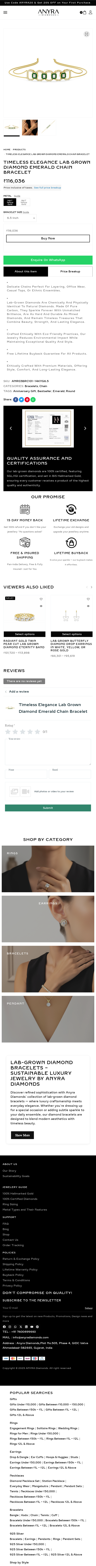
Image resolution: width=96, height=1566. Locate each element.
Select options (25, 633)
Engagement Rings (22, 1428)
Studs (74, 1457)
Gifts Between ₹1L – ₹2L (61, 1409)
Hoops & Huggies (57, 1457)
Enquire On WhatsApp (48, 260)
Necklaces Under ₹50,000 (38, 1491)
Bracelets (31, 386)
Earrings (15, 1451)
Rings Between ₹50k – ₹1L (27, 1438)
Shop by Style (19, 1562)
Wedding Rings (67, 1428)
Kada (24, 1515)
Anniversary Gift (24, 391)
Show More (22, 1135)
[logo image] (48, 12)
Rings (14, 1422)
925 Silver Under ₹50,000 (27, 1544)
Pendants (44, 1539)
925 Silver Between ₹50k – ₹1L (30, 1549)
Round (70, 391)
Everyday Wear (20, 1486)
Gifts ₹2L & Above (22, 1414)
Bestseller (44, 391)
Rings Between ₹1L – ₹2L (62, 1438)
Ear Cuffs (37, 1457)
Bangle (14, 1515)
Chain (43, 386)
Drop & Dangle (19, 1457)
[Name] (26, 774)
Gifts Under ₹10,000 (23, 1404)
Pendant (56, 1486)
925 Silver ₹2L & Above (66, 1554)
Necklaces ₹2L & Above (66, 1501)
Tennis (14, 1491)
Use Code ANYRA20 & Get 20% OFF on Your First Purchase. (48, 3)
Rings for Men (19, 1433)
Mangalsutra (40, 1486)
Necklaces (17, 1475)
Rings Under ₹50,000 (44, 1433)
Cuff (54, 1515)
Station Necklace (53, 1481)
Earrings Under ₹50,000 (25, 1462)
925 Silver (17, 1533)
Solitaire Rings (46, 1428)
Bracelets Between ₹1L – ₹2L (28, 1525)
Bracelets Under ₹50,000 (26, 1520)
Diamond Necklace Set (25, 1481)
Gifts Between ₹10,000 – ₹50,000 (61, 1404)
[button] (9, 68)
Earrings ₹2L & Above (62, 1467)
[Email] (70, 774)
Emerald (59, 391)
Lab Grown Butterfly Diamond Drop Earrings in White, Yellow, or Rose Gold (71, 646)
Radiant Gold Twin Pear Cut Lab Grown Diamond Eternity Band (24, 644)
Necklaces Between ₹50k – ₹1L (30, 1496)
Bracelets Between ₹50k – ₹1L (64, 1520)
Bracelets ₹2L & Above (65, 1525)
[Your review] (48, 752)
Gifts (13, 1399)
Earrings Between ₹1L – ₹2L (27, 1467)
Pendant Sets (73, 1486)
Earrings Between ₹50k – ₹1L (62, 1462)
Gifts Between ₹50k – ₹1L (26, 1409)
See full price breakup (47, 187)
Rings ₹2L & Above (22, 1444)
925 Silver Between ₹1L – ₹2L (29, 1554)
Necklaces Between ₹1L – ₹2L (29, 1501)
